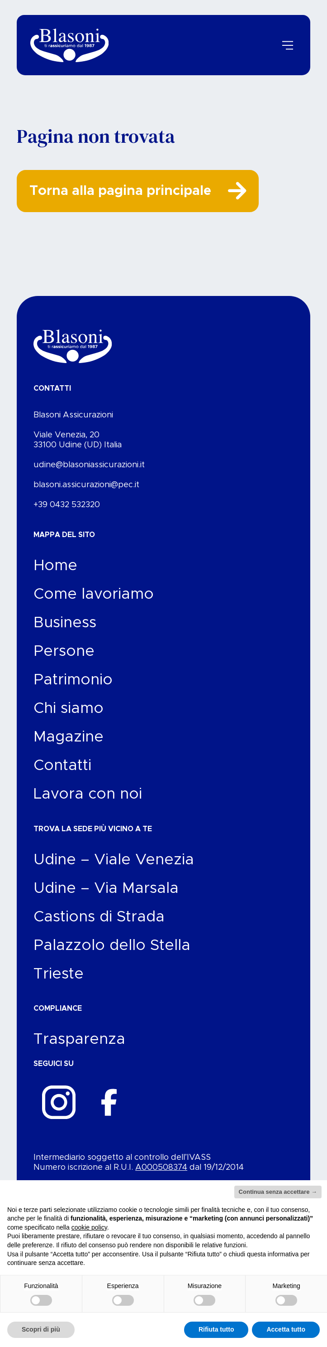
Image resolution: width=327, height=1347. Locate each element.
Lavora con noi (87, 802)
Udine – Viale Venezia (113, 868)
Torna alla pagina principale (133, 196)
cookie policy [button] (89, 1227)
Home (55, 573)
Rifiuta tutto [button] (216, 1329)
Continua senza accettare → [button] (278, 1191)
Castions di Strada (99, 925)
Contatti (62, 773)
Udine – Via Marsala (106, 896)
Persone (64, 659)
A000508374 (161, 1176)
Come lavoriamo (93, 602)
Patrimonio (73, 688)
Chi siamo (68, 716)
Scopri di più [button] (41, 1329)
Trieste (58, 982)
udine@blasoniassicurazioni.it (89, 473)
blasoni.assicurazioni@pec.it (86, 493)
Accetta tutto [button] (285, 1329)
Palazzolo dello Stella (111, 953)
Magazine (68, 745)
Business (64, 631)
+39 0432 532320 (66, 513)
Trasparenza (79, 1047)
